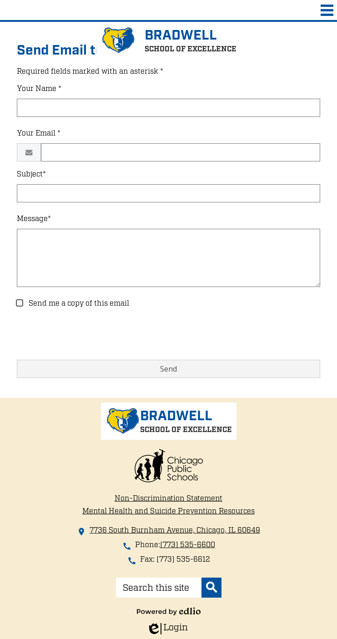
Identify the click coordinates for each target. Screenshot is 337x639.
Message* (34, 218)
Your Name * (39, 88)
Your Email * (38, 133)
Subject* (31, 174)
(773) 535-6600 (187, 544)
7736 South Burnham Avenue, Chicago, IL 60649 (175, 530)
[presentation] (86, 334)
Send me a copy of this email (78, 303)
